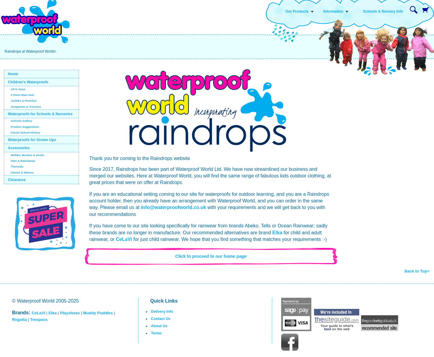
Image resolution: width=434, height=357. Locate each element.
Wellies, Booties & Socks (27, 155)
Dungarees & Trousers (26, 106)
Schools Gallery (21, 120)
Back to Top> (416, 271)
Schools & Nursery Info (383, 11)
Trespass (39, 319)
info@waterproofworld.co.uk (173, 207)
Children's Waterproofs (28, 82)
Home (13, 74)
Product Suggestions (25, 126)
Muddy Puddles (98, 313)
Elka (277, 232)
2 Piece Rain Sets (22, 95)
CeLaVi (124, 239)
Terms (156, 333)
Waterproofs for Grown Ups (32, 140)
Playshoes (70, 313)
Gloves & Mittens (22, 172)
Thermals (17, 166)
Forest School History (25, 132)
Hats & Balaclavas (23, 160)
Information (333, 11)
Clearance (17, 180)
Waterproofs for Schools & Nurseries (40, 114)
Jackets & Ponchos (24, 100)
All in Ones (18, 89)
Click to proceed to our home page (211, 256)
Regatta (19, 319)
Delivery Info (162, 311)
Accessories (19, 148)
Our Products (297, 11)
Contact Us (161, 319)
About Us (159, 326)
